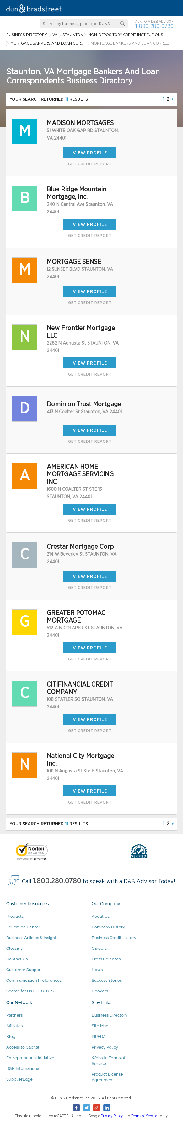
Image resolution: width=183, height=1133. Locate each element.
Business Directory (109, 1015)
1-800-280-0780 (154, 26)
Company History (108, 927)
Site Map (100, 1025)
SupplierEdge (19, 1079)
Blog (10, 1036)
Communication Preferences (34, 980)
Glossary (14, 948)
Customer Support (24, 969)
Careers (99, 948)
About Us (101, 916)
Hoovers (100, 991)
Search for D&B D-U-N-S (30, 991)
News (97, 969)
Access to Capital (22, 1047)
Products (15, 916)
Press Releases (106, 959)
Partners (14, 1015)
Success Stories (107, 980)
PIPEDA (99, 1036)
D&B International (23, 1068)
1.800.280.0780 (57, 881)
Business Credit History (114, 937)
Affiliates (14, 1025)
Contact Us (17, 959)
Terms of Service (144, 1116)
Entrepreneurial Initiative (30, 1058)
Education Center (23, 927)
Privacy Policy (105, 1047)
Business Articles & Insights (32, 937)
